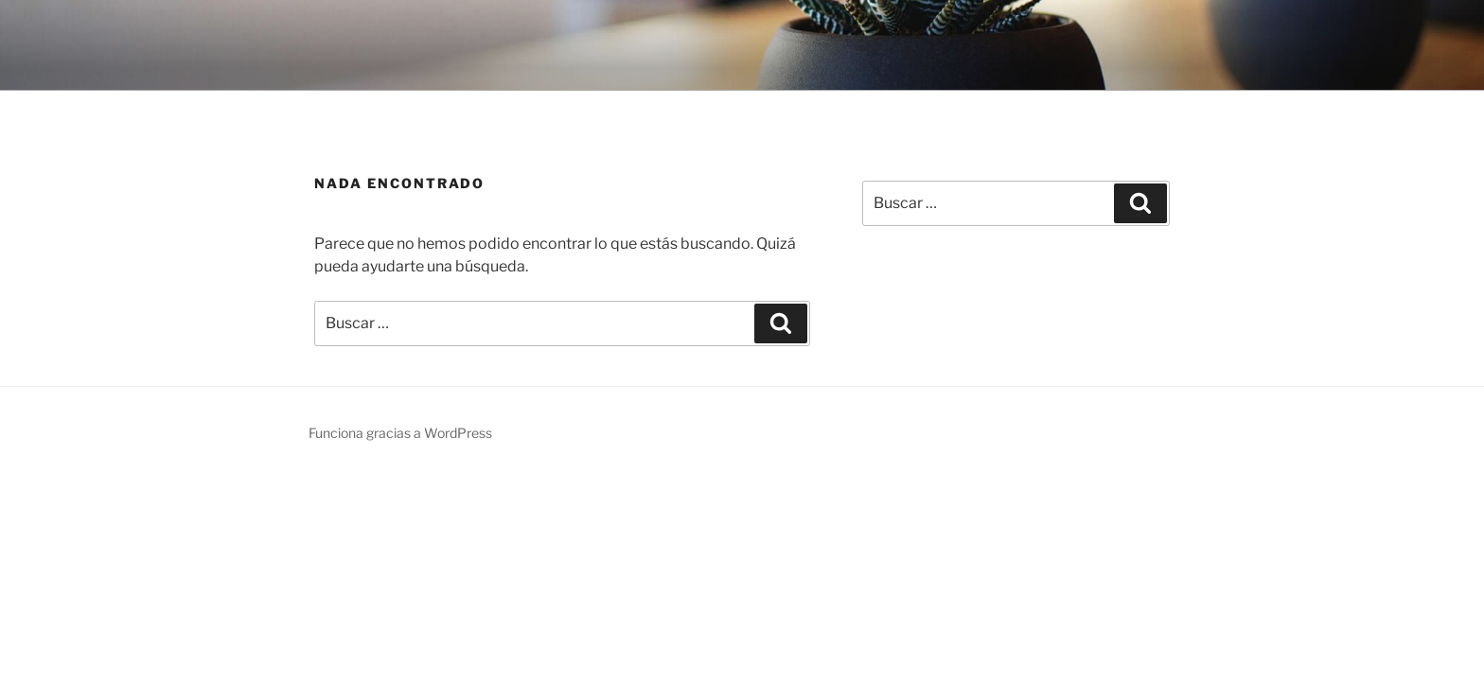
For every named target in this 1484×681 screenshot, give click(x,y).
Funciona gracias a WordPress (400, 433)
